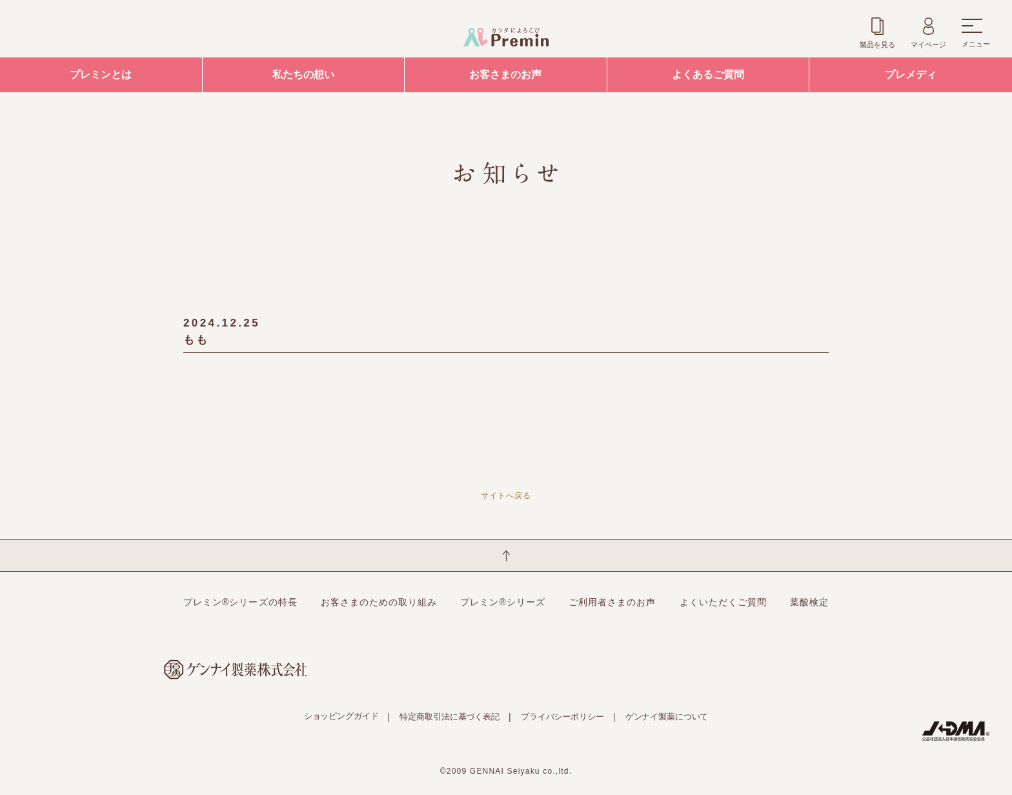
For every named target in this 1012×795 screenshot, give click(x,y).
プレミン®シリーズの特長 (240, 602)
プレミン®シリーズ (502, 602)
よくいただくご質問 (723, 602)
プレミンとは (101, 74)
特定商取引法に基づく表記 (449, 716)
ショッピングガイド (341, 716)
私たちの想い (303, 74)
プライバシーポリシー (562, 716)
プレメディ (910, 74)
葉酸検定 (809, 602)
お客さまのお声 (505, 74)
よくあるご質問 (708, 74)
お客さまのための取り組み (379, 602)
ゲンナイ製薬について (667, 716)
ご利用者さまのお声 (612, 602)
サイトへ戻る (506, 495)
